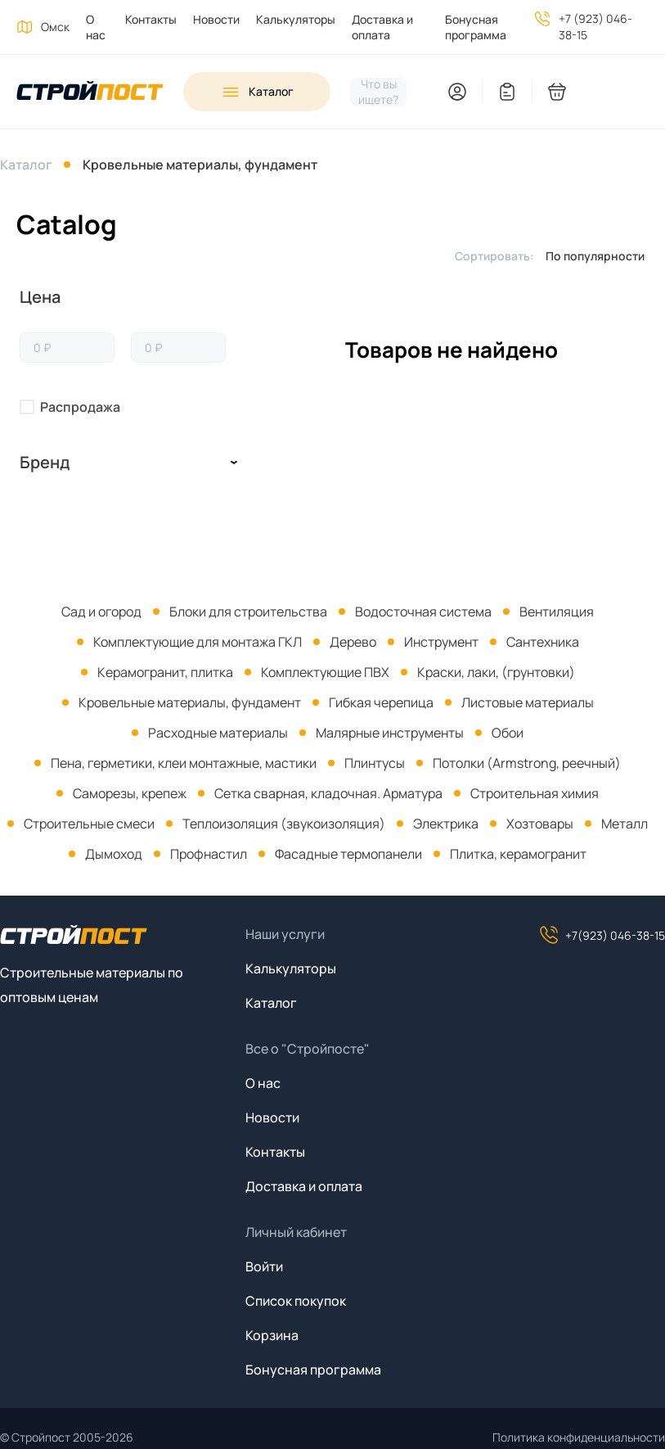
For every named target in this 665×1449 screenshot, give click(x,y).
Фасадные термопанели (348, 854)
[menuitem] (89, 27)
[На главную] (90, 92)
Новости (216, 19)
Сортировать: (494, 256)
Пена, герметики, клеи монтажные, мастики (184, 763)
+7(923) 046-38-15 (602, 935)
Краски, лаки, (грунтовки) (496, 672)
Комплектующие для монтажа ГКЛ (197, 642)
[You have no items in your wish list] (507, 91)
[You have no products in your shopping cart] (606, 91)
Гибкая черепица (381, 702)
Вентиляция (556, 612)
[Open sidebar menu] (256, 91)
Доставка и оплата (382, 27)
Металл (624, 824)
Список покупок (295, 1301)
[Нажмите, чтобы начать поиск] (378, 92)
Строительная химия (534, 793)
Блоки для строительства (248, 612)
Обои (507, 733)
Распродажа (80, 407)
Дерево (353, 642)
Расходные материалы (218, 733)
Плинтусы (374, 763)
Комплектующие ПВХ (325, 672)
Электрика (446, 824)
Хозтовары (539, 824)
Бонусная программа (475, 27)
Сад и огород (101, 612)
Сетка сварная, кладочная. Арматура (328, 793)
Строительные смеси (89, 824)
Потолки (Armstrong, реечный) (527, 763)
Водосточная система (423, 612)
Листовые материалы (527, 702)
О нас (96, 27)
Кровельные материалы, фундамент (200, 165)
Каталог (26, 165)
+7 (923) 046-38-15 (595, 27)
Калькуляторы (295, 19)
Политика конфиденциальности (578, 1437)
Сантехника (542, 642)
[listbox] (599, 255)
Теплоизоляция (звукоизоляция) (283, 824)
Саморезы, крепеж (129, 793)
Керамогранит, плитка (165, 672)
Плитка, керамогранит (518, 854)
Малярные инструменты (390, 733)
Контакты (151, 19)
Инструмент (441, 642)
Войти (264, 1266)
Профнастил (208, 854)
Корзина (272, 1335)
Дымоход (113, 854)
